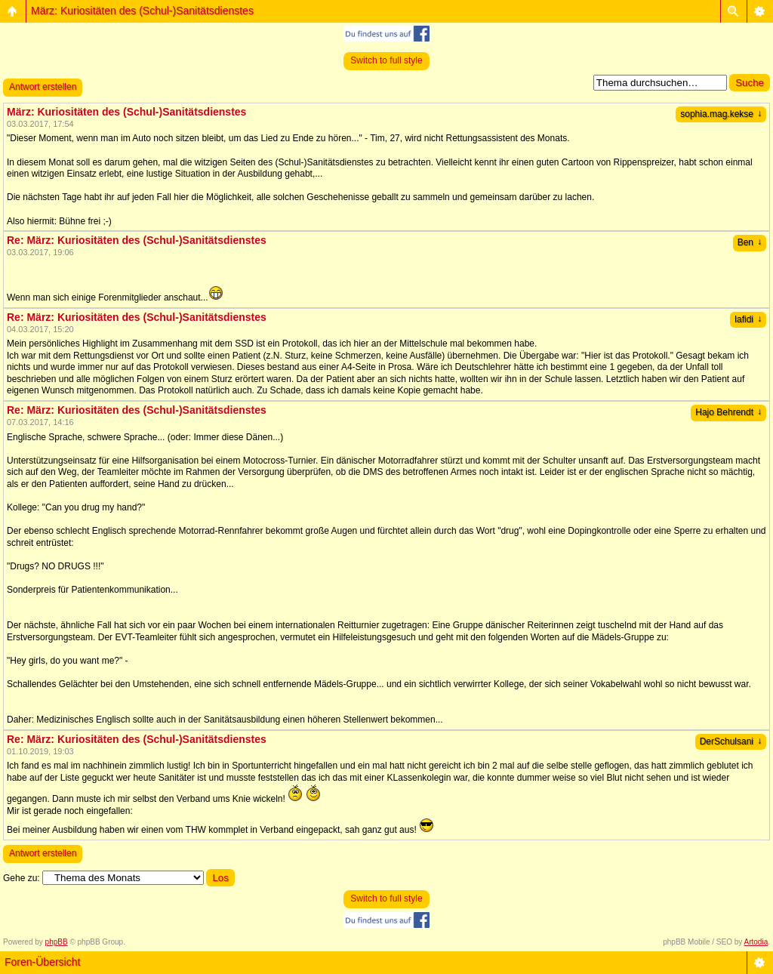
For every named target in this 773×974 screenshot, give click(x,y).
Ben (750, 242)
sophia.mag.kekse (721, 114)
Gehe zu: (21, 878)
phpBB (56, 942)
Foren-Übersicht (42, 962)
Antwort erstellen (42, 87)
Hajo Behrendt (728, 412)
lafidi (748, 319)
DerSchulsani (731, 741)
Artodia (756, 942)
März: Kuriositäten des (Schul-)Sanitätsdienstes (142, 11)
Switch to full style (386, 60)
